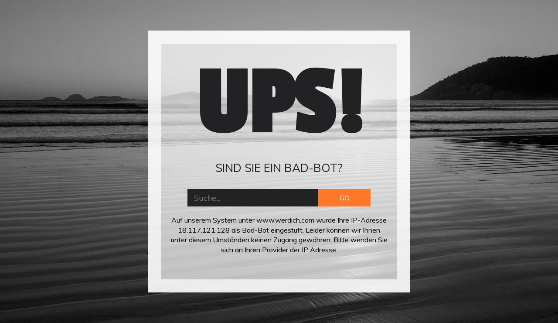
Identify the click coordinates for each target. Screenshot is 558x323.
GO (345, 197)
